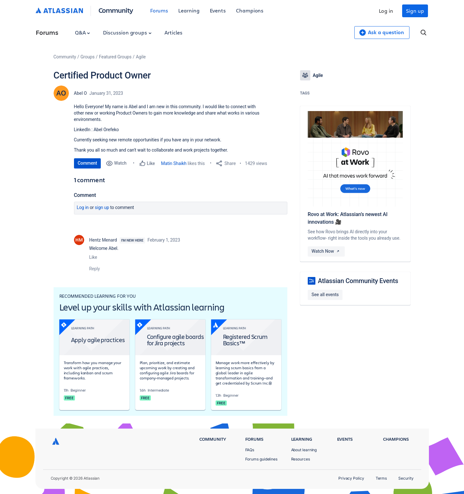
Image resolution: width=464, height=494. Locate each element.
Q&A (82, 32)
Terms (381, 478)
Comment (87, 163)
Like (93, 257)
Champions (249, 10)
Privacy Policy (351, 478)
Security (405, 478)
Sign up (415, 10)
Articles (173, 32)
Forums (159, 10)
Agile (141, 56)
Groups (87, 56)
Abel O (80, 93)
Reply (94, 268)
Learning (188, 10)
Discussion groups (127, 32)
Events (218, 10)
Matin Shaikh (174, 163)
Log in (386, 10)
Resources (300, 459)
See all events (325, 294)
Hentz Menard (103, 240)
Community (116, 10)
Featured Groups (115, 56)
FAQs (249, 449)
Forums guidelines (261, 459)
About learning (304, 449)
